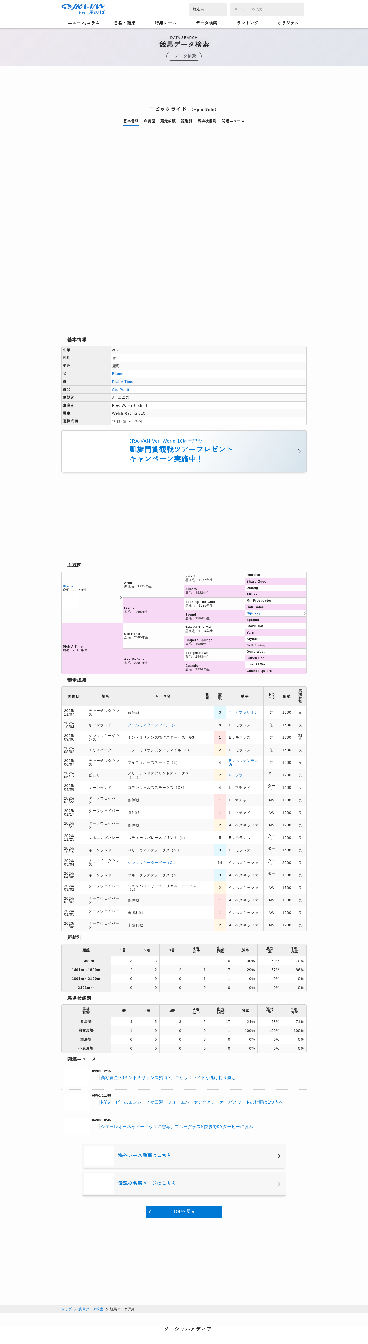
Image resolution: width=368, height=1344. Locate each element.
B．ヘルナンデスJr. (243, 690)
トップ (66, 1236)
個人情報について (76, 1320)
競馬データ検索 (90, 1236)
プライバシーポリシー (116, 1320)
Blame (118, 301)
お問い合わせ (132, 1326)
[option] (184, 195)
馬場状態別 (207, 121)
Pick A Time (123, 309)
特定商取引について (99, 1326)
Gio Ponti (120, 317)
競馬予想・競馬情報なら (270, 1323)
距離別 (186, 121)
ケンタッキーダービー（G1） (153, 790)
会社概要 (69, 1326)
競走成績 (168, 121)
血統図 (149, 121)
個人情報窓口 (172, 1320)
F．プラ (236, 702)
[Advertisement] (184, 87)
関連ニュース (233, 121)
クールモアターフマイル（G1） (155, 652)
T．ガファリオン (243, 640)
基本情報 (131, 121)
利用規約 (148, 1320)
